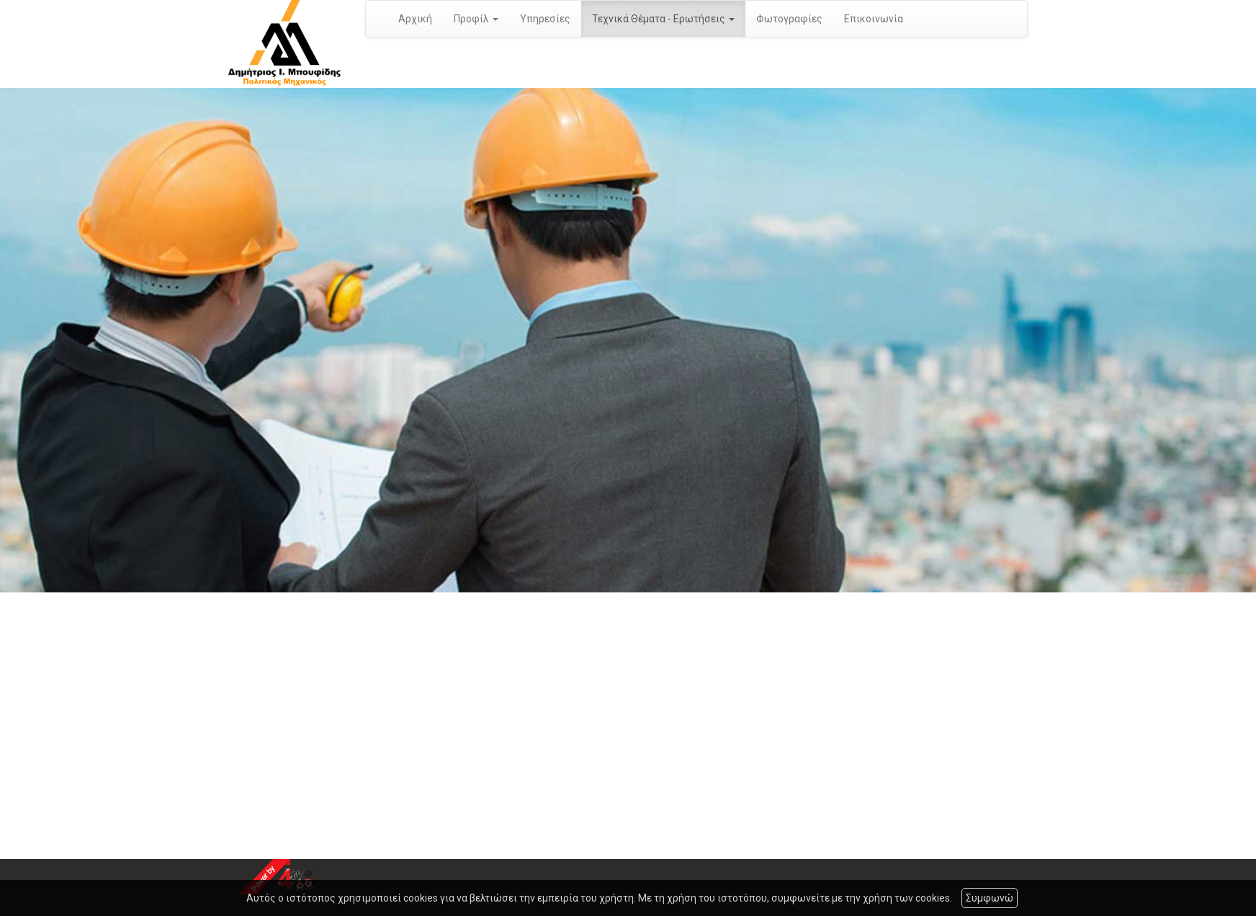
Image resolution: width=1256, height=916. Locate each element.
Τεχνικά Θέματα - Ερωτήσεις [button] (663, 19)
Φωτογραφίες (789, 19)
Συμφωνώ (989, 898)
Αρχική (415, 19)
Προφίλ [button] (476, 19)
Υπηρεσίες (545, 19)
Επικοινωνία (873, 19)
